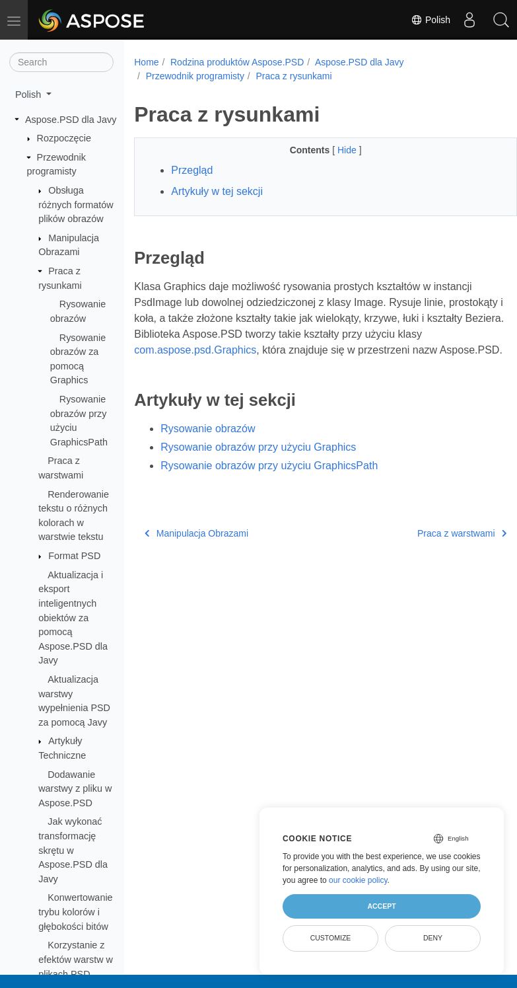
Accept (381, 906)
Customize (330, 938)
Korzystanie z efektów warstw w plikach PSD (75, 959)
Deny (432, 938)
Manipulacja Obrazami (196, 549)
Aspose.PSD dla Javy (70, 119)
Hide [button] (334, 150)
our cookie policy (358, 880)
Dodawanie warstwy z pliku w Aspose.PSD (75, 788)
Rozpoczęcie (64, 138)
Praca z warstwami (434, 549)
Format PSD (74, 556)
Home (146, 62)
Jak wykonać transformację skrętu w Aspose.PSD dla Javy (73, 850)
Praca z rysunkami (293, 76)
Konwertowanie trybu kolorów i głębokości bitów (75, 911)
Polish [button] (29, 94)
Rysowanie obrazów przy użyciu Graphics (258, 463)
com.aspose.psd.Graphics (222, 350)
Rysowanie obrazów (207, 444)
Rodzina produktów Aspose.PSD (237, 62)
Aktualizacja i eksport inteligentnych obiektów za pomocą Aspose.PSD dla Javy (73, 618)
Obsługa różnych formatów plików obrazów (76, 204)
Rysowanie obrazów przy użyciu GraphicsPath (269, 481)
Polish (428, 20)
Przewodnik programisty (195, 76)
